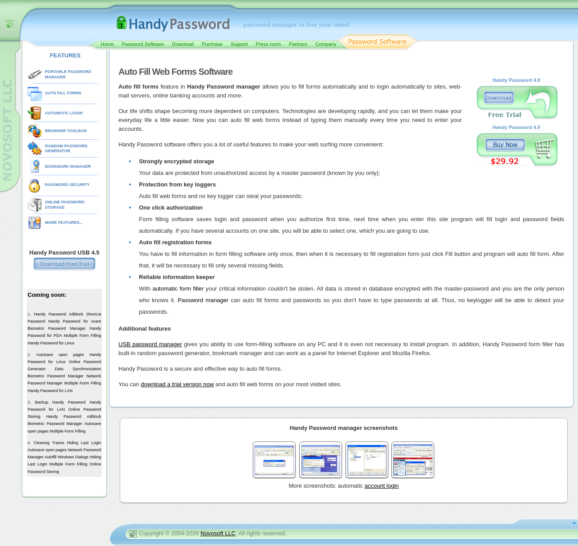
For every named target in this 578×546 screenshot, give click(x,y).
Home (107, 44)
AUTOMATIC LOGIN (63, 113)
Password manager (203, 300)
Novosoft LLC (218, 533)
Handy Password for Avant (74, 321)
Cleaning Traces (49, 443)
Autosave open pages (60, 354)
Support (239, 44)
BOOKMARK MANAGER (68, 166)
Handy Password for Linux (51, 343)
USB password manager (150, 344)
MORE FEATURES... (64, 222)
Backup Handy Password (60, 402)
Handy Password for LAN (50, 390)
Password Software (143, 44)
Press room (268, 44)
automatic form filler (178, 288)
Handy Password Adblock (58, 314)
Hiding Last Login (84, 443)
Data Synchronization (78, 369)
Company (325, 44)
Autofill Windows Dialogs (67, 457)
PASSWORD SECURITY (67, 184)
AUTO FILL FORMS (63, 93)
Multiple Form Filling (82, 335)
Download (183, 44)
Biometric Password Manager (56, 328)
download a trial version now (177, 384)
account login (382, 485)
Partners (298, 44)
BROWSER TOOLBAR (66, 131)
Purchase (212, 44)
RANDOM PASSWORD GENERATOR (66, 149)
